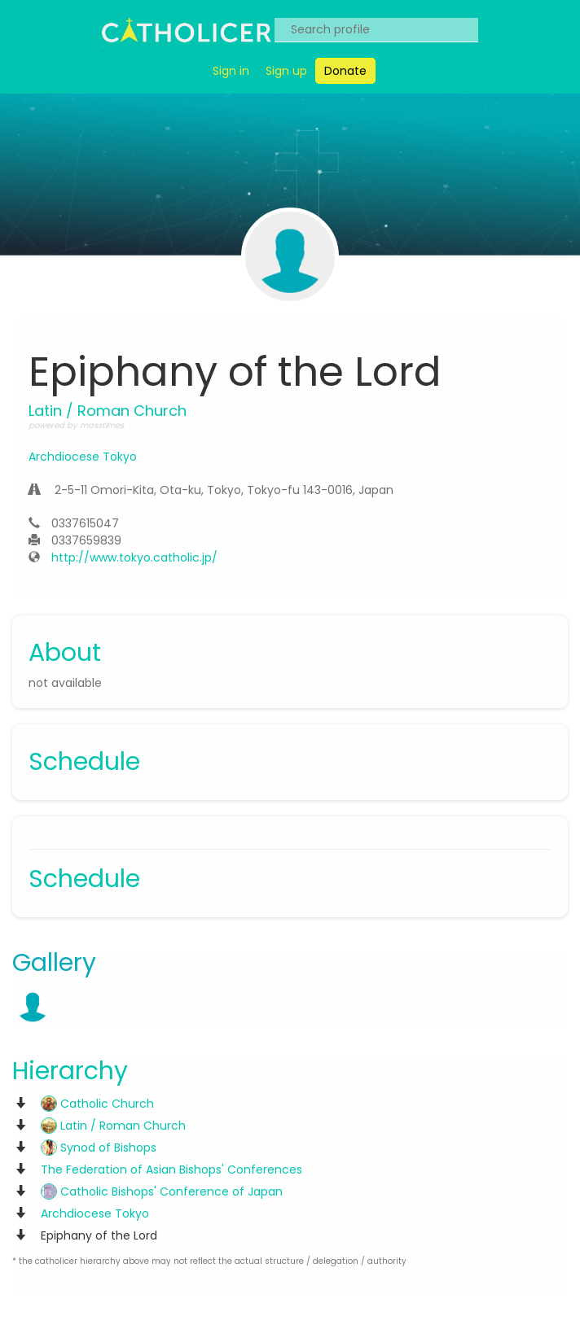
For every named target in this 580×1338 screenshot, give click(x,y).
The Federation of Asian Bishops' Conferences (171, 1169)
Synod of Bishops (98, 1147)
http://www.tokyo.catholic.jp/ (134, 557)
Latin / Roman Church (113, 1125)
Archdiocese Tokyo (83, 456)
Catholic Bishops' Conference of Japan (162, 1191)
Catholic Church (97, 1103)
